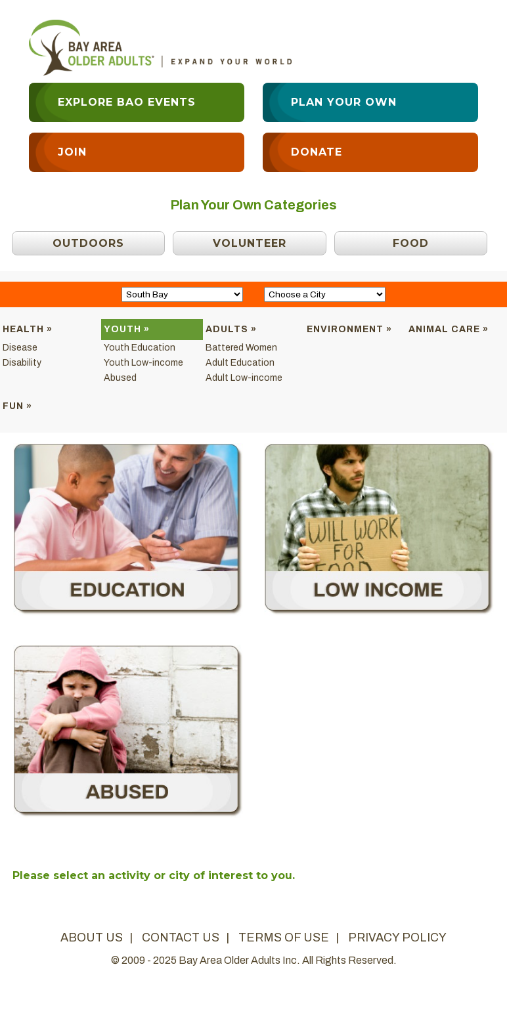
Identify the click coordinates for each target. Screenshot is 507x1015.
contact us (180, 937)
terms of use (283, 937)
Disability (22, 363)
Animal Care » (448, 329)
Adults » (231, 329)
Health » (28, 329)
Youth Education (139, 348)
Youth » (127, 329)
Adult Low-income (244, 378)
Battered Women (241, 348)
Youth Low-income (143, 363)
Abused (120, 378)
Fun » (17, 406)
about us (91, 937)
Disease (20, 348)
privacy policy (397, 937)
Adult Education (240, 363)
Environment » (349, 329)
